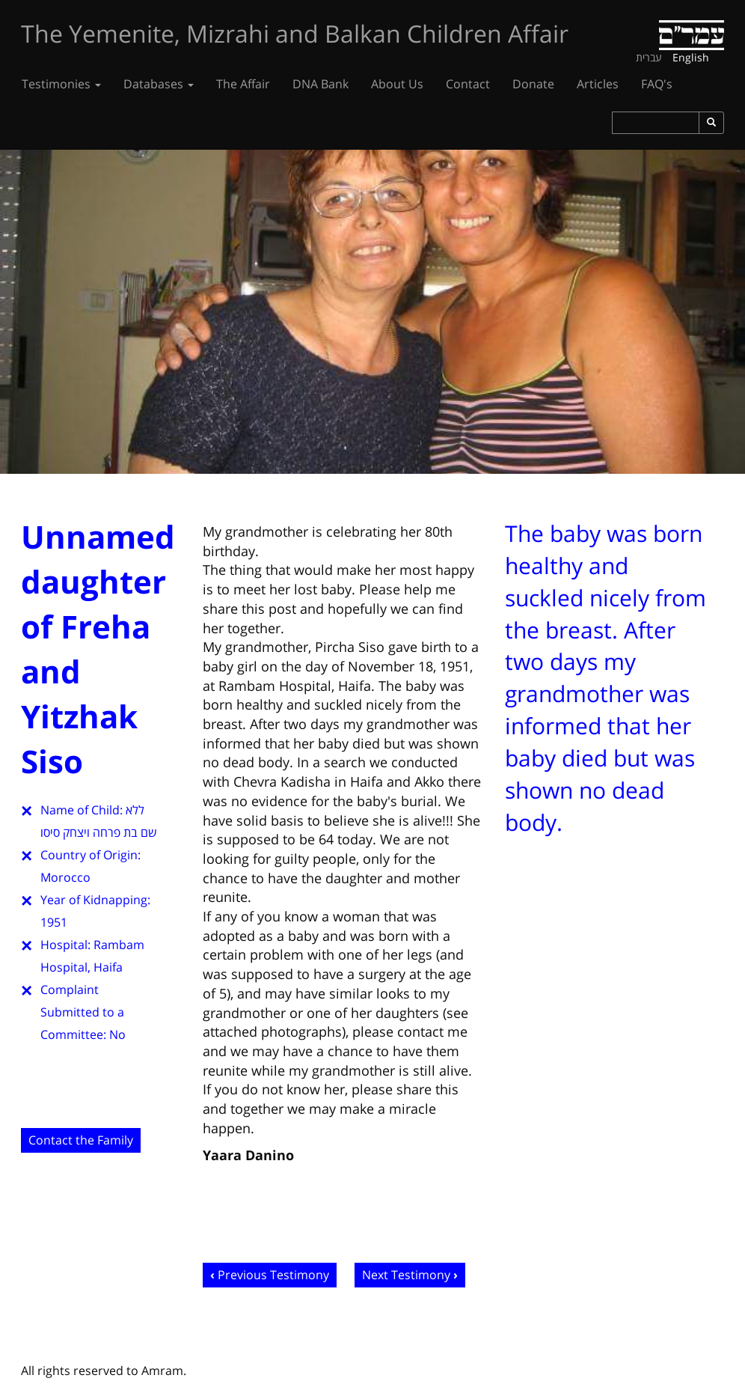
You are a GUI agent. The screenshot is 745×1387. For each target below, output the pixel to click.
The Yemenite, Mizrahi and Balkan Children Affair (294, 33)
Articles (598, 84)
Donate (533, 84)
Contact (468, 84)
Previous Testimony (273, 1274)
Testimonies (61, 84)
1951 (53, 922)
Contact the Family (80, 1140)
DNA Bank (320, 84)
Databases (158, 84)
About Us (397, 84)
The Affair (243, 84)
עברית (649, 57)
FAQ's (656, 84)
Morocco (65, 877)
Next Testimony (406, 1274)
